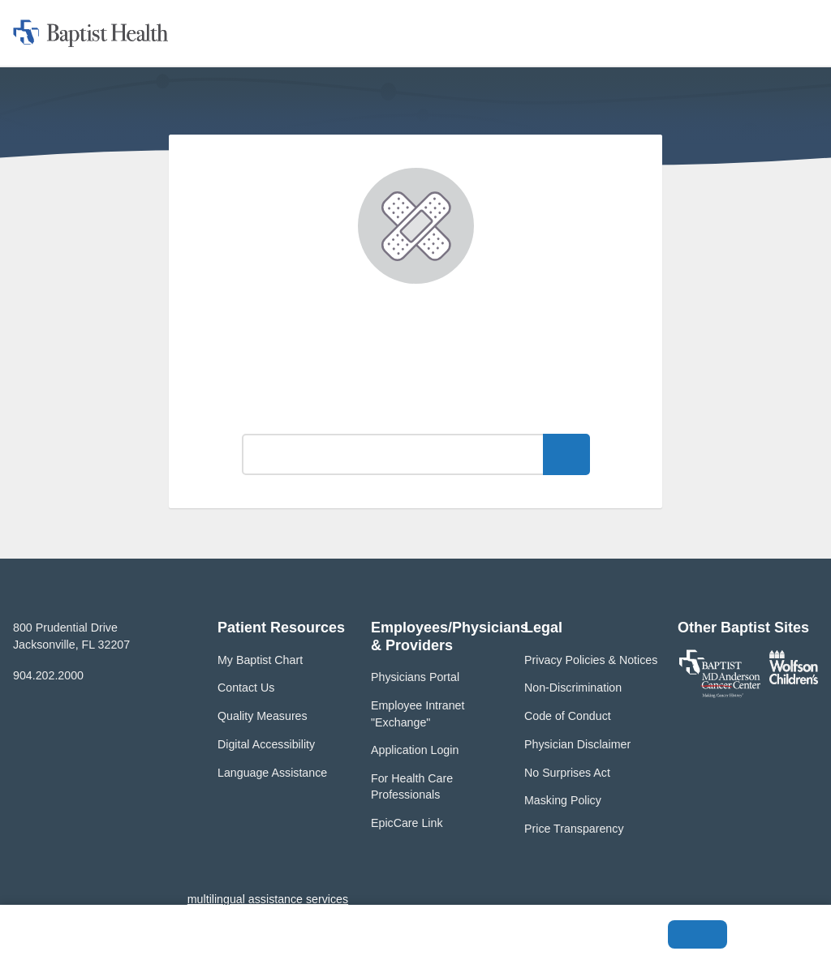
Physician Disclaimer (577, 744)
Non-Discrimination (573, 687)
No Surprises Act (567, 772)
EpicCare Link (407, 822)
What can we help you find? (416, 411)
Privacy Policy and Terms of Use (289, 942)
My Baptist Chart (260, 659)
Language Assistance (272, 772)
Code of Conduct (567, 715)
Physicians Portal (415, 677)
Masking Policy (562, 800)
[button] (343, 33)
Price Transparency (574, 828)
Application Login (415, 749)
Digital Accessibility (266, 744)
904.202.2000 (48, 675)
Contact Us (245, 687)
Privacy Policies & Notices (590, 659)
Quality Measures (262, 715)
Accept (697, 934)
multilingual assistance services (267, 899)
